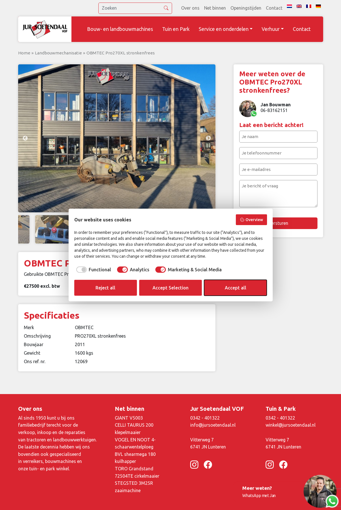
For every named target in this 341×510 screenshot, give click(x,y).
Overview (251, 219)
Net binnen (215, 7)
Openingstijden (245, 7)
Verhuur (270, 29)
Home (24, 52)
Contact (274, 7)
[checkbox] (92, 269)
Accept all (235, 287)
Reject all (105, 287)
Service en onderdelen (224, 29)
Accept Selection (170, 287)
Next (208, 138)
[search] (135, 8)
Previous (25, 138)
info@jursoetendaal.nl (213, 425)
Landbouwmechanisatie (58, 52)
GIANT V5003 (129, 417)
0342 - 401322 (205, 417)
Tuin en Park (176, 29)
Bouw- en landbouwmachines (120, 29)
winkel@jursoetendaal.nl (290, 425)
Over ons (190, 7)
